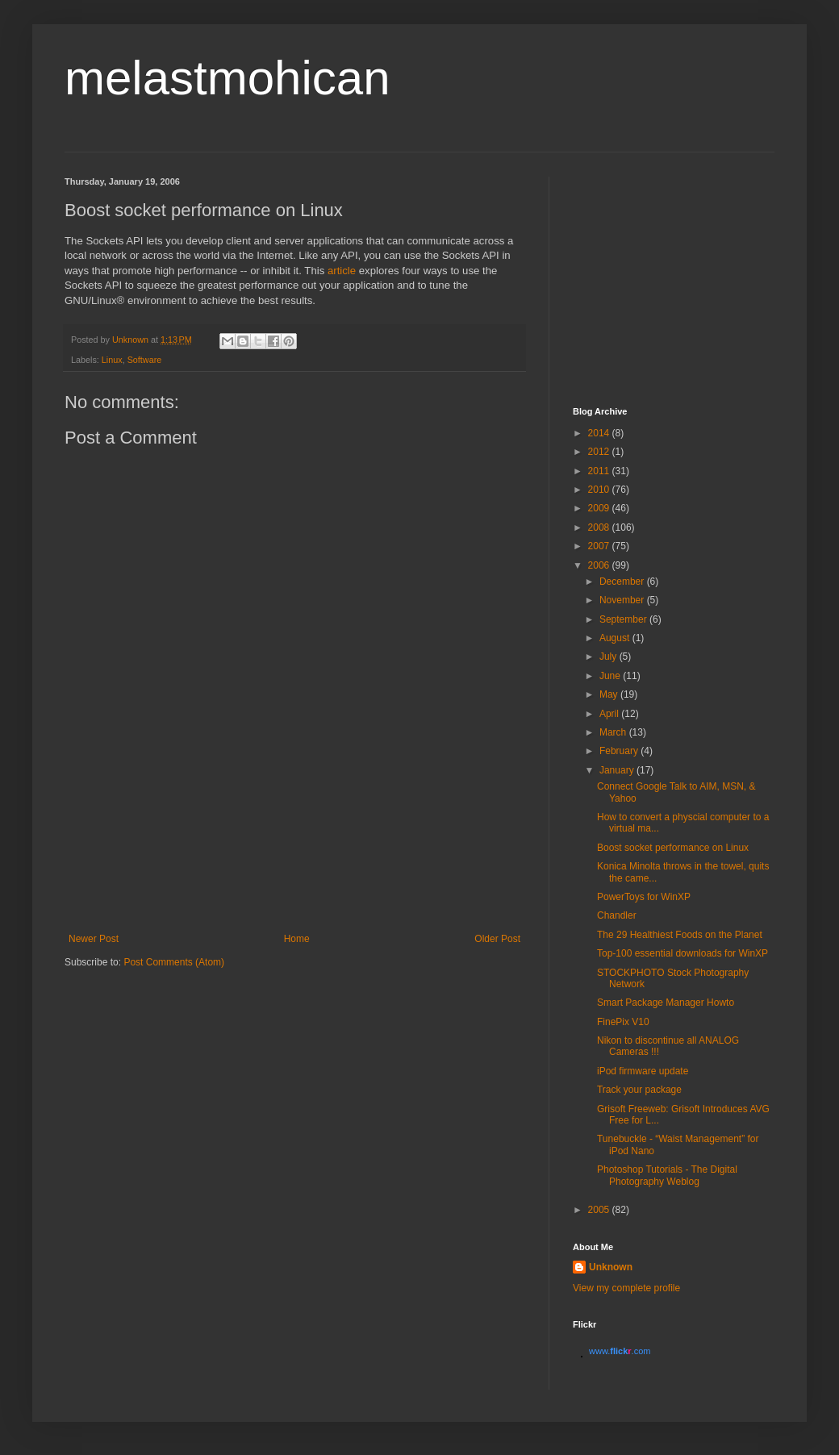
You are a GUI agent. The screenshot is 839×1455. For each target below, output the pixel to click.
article (342, 271)
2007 (600, 546)
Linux (112, 360)
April (610, 713)
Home (297, 938)
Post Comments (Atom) (173, 962)
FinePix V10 (623, 1022)
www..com (619, 1351)
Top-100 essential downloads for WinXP (682, 953)
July (609, 656)
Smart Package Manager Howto (665, 1002)
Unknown (610, 1267)
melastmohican (227, 78)
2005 (600, 1209)
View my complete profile (626, 1288)
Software (144, 360)
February (620, 751)
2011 (600, 471)
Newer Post (94, 938)
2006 (600, 565)
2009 (600, 508)
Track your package (639, 1089)
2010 (600, 489)
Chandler (617, 915)
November (623, 600)
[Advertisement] (294, 862)
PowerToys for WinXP (644, 897)
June (611, 676)
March (614, 732)
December (623, 581)
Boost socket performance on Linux (673, 847)
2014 (600, 433)
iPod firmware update (642, 1071)
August (615, 638)
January (618, 770)
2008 (600, 527)
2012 (600, 451)
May (609, 694)
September (624, 619)
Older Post (497, 938)
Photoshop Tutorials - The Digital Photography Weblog (667, 1175)
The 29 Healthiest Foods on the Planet (679, 934)
